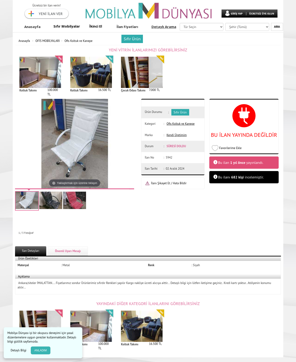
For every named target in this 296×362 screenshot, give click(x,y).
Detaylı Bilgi (19, 350)
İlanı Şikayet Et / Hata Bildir (169, 183)
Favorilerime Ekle (230, 148)
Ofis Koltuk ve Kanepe (78, 41)
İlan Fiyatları (127, 26)
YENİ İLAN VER (51, 13)
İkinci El (95, 26)
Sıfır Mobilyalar (66, 26)
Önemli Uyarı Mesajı (68, 251)
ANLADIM (40, 350)
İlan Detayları (30, 251)
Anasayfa (32, 26)
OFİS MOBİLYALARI (47, 41)
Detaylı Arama (163, 26)
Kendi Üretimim (176, 135)
